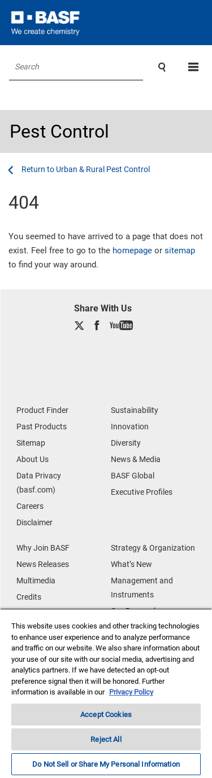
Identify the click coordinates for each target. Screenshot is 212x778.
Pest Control (59, 131)
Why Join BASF (43, 547)
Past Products (41, 426)
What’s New (131, 564)
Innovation (130, 426)
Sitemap (30, 442)
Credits (28, 596)
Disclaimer (34, 522)
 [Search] (162, 67)
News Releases (42, 564)
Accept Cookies (106, 714)
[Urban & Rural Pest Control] (85, 169)
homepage (132, 250)
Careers (30, 506)
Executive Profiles (141, 491)
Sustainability (134, 410)
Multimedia (35, 580)
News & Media (136, 459)
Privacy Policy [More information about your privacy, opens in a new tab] (131, 692)
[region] (106, 693)
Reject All (105, 739)
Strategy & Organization (153, 547)
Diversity (126, 442)
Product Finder (42, 410)
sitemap (180, 250)
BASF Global (132, 475)
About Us (32, 459)
